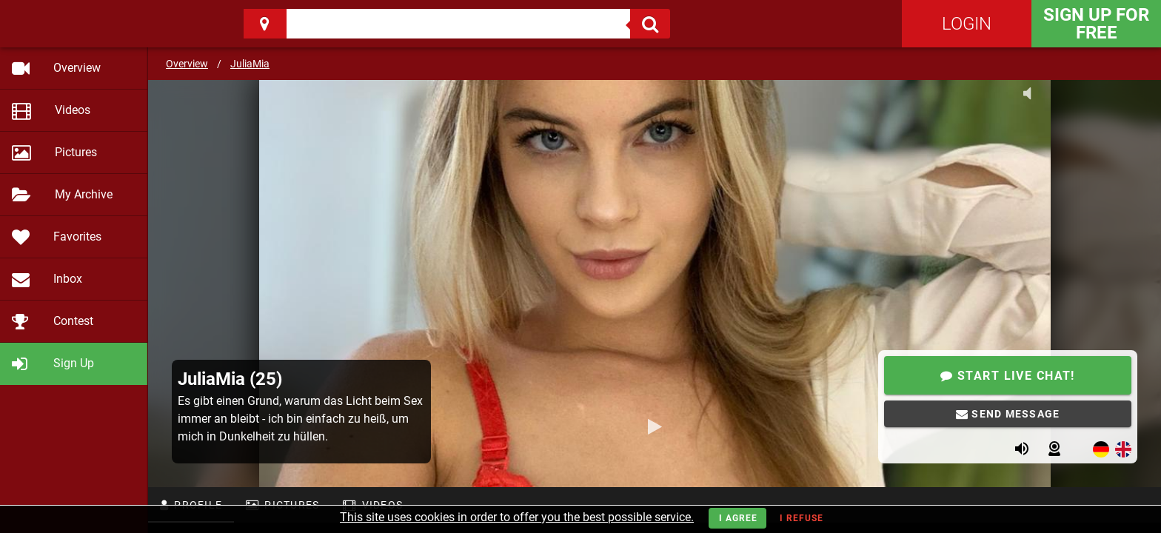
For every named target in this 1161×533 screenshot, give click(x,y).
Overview (187, 64)
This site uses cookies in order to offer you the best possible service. (517, 517)
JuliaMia (250, 64)
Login (966, 23)
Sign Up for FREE (1096, 23)
